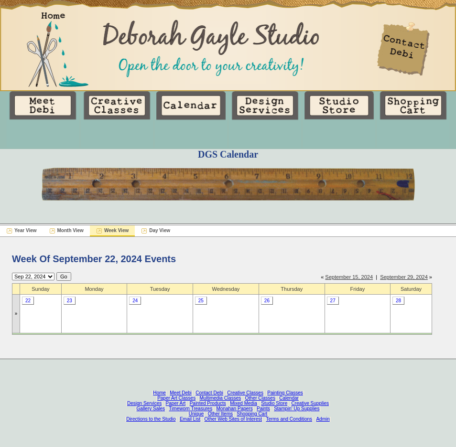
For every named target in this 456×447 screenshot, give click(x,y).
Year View (25, 230)
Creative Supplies (310, 403)
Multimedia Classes (220, 398)
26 (267, 300)
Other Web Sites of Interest (233, 419)
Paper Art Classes (176, 398)
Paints (263, 408)
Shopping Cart (252, 413)
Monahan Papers (234, 408)
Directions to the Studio (150, 419)
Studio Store (274, 403)
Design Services (144, 403)
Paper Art (176, 403)
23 (69, 300)
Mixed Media (243, 403)
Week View (116, 230)
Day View (159, 230)
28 (398, 300)
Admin (322, 419)
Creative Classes (245, 392)
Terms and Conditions (289, 419)
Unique (196, 413)
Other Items (220, 413)
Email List (190, 419)
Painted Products (208, 403)
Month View (70, 230)
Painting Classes (285, 392)
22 (28, 300)
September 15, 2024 (349, 277)
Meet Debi (181, 392)
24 (135, 300)
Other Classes (260, 398)
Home (159, 392)
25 (201, 300)
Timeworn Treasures (190, 408)
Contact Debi (209, 392)
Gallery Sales (151, 408)
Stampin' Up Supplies (296, 408)
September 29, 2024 (404, 277)
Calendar (289, 398)
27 (333, 300)
